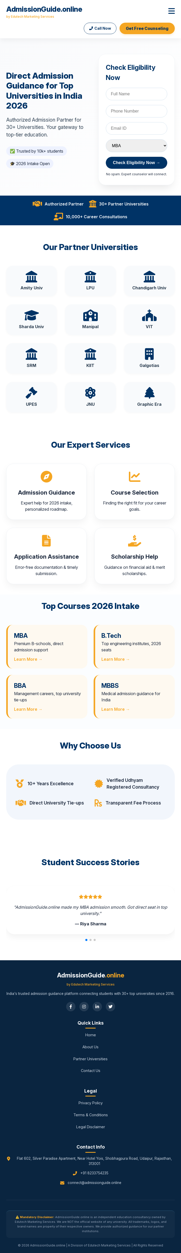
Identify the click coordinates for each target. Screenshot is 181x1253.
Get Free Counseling (147, 28)
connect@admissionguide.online (94, 1183)
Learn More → (28, 659)
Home (90, 1035)
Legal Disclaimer (90, 1127)
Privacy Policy (91, 1103)
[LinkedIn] (97, 1006)
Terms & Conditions (90, 1115)
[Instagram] (84, 1006)
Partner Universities (90, 1059)
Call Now (100, 28)
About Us (90, 1047)
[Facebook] (70, 1006)
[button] (86, 940)
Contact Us (90, 1070)
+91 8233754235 (94, 1173)
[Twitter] (110, 1006)
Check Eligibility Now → (136, 162)
